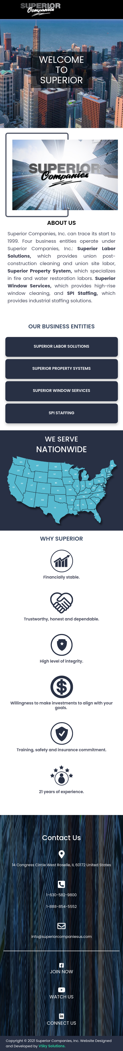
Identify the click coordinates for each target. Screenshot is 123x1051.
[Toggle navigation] (99, 10)
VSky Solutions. (52, 1046)
